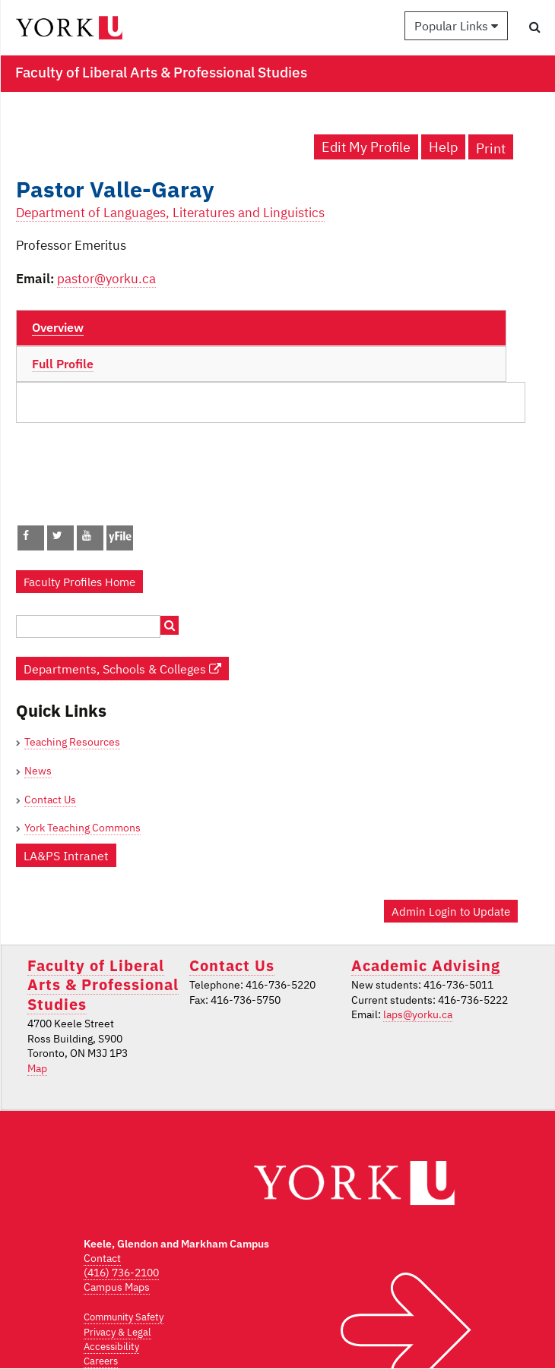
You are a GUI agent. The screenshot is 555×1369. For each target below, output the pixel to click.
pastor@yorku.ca (106, 278)
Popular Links (456, 25)
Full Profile (63, 363)
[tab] (261, 328)
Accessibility (111, 1346)
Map (37, 1068)
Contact (102, 1258)
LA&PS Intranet (66, 855)
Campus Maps (117, 1287)
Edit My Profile (366, 147)
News (38, 771)
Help (443, 147)
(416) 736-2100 (121, 1272)
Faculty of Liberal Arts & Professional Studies (103, 985)
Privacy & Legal (117, 1332)
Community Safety (123, 1317)
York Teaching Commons (82, 827)
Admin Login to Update (451, 911)
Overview (58, 327)
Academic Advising (425, 965)
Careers (101, 1361)
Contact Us (50, 799)
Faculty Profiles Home (79, 581)
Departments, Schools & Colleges (122, 669)
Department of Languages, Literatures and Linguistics (170, 212)
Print (491, 148)
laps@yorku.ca (417, 1014)
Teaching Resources (72, 742)
